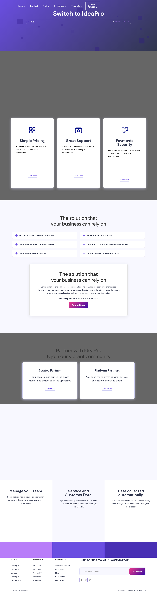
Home (31, 22)
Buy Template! (78, 456)
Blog (57, 573)
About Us (37, 565)
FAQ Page (37, 569)
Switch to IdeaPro (62, 565)
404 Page (37, 580)
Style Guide (141, 590)
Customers (59, 569)
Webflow (24, 590)
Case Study (60, 577)
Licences (121, 590)
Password (37, 577)
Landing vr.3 (15, 573)
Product (34, 6)
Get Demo (59, 580)
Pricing (46, 6)
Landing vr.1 (15, 565)
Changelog (131, 590)
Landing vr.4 (16, 577)
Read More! (78, 464)
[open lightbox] (78, 69)
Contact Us (37, 573)
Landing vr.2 (15, 569)
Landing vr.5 (16, 580)
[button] (21, 6)
